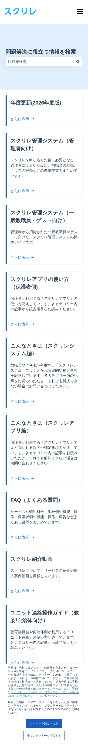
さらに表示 (19, 119)
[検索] (78, 61)
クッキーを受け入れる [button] (44, 723)
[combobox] (40, 61)
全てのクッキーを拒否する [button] (44, 735)
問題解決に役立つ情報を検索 (41, 52)
